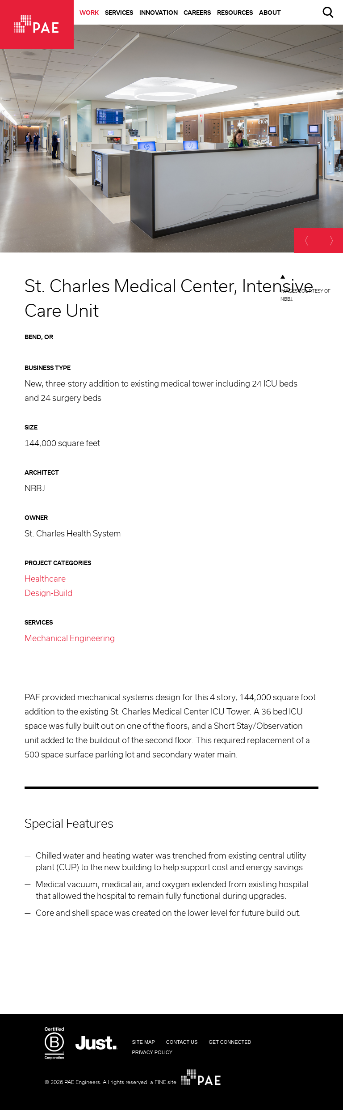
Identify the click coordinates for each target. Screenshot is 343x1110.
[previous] (306, 240)
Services (119, 13)
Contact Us (182, 1042)
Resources (235, 13)
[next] (330, 240)
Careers (197, 13)
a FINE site (163, 1082)
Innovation (158, 13)
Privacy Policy (152, 1052)
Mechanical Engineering (70, 639)
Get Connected (230, 1042)
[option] (171, 139)
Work (89, 13)
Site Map (143, 1042)
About (270, 13)
